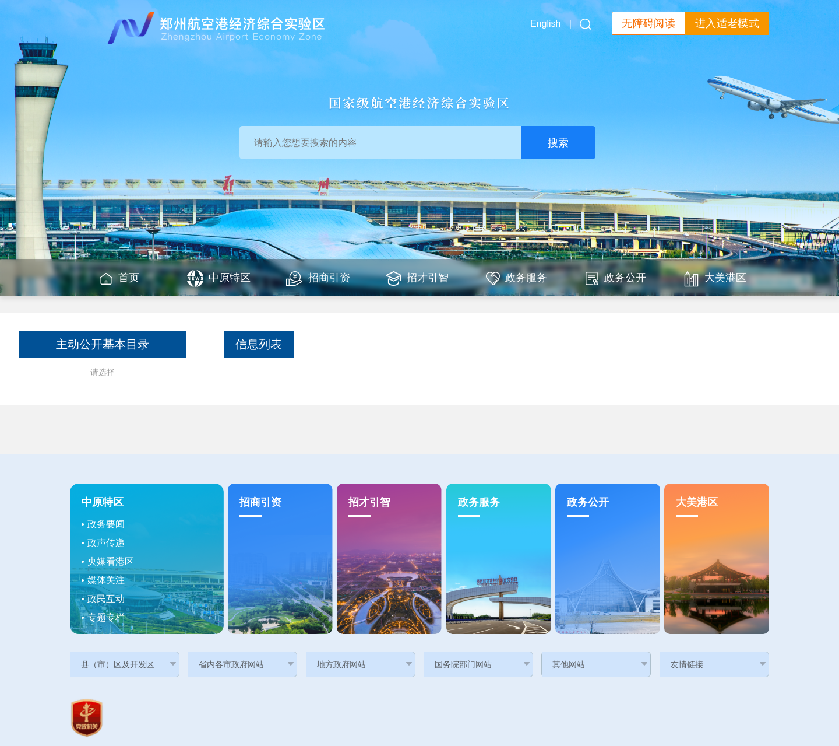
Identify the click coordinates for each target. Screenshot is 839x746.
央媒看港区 (110, 561)
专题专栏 (106, 617)
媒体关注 (106, 580)
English (545, 24)
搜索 (558, 143)
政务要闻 (106, 524)
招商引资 (260, 502)
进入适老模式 (727, 23)
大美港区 (697, 502)
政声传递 (106, 543)
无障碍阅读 (648, 23)
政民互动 (106, 599)
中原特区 (103, 502)
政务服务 (479, 502)
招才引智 (369, 502)
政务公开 (588, 502)
